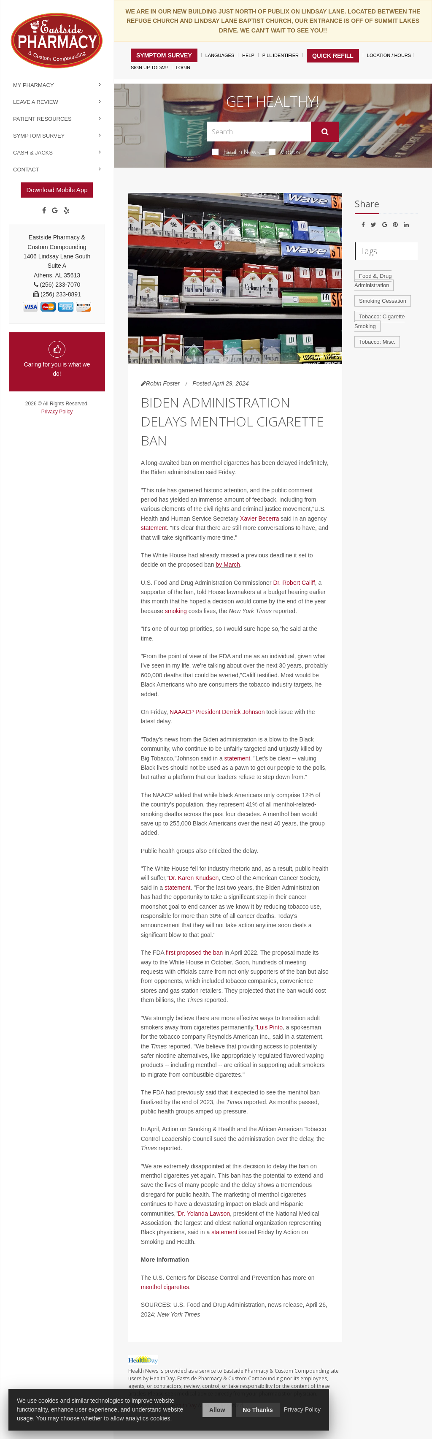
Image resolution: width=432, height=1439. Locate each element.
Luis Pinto (270, 1027)
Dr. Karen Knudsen (194, 877)
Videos (284, 151)
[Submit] (325, 132)
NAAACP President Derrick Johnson (217, 712)
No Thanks (258, 1409)
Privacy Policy (57, 412)
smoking (176, 611)
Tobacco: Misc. (377, 342)
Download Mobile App (56, 189)
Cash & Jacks (33, 152)
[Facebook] (44, 210)
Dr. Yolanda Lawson (204, 1213)
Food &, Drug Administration (373, 281)
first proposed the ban (194, 952)
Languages (219, 55)
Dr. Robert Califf (294, 582)
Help (248, 55)
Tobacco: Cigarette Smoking (379, 321)
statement (154, 527)
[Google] (55, 210)
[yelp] (67, 210)
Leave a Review (35, 102)
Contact (26, 169)
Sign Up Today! (149, 67)
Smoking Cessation (382, 301)
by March (228, 564)
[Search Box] (258, 131)
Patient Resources (42, 119)
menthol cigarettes (165, 1287)
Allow (217, 1409)
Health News (236, 151)
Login (183, 67)
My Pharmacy (33, 85)
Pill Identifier (280, 55)
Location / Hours (389, 55)
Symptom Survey (39, 136)
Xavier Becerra (259, 518)
